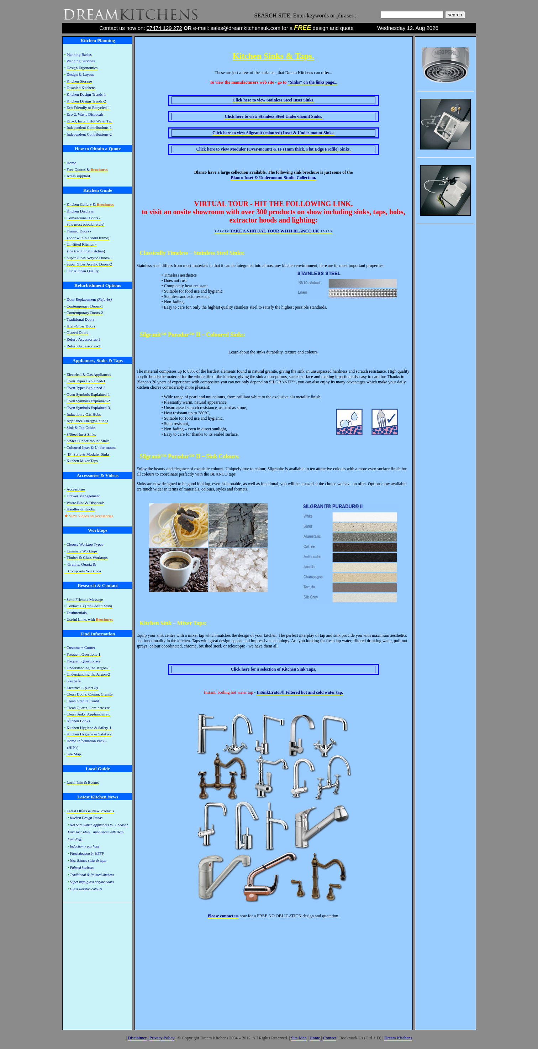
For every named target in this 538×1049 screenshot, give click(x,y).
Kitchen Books (78, 721)
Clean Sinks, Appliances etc (88, 714)
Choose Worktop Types (85, 544)
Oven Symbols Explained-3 (88, 407)
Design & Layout (80, 74)
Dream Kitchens (398, 1037)
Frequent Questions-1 (83, 654)
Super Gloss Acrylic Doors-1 (89, 258)
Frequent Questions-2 (83, 661)
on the (312, 82)
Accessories (76, 489)
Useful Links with (90, 619)
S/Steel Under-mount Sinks (88, 441)
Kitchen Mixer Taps (82, 460)
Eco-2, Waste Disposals (85, 114)
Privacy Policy (161, 1037)
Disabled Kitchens (81, 87)
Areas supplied (78, 176)
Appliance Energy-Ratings (87, 421)
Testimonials (76, 612)
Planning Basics (79, 54)
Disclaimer (137, 1037)
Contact (329, 1037)
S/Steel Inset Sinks (81, 434)
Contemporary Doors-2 (85, 312)
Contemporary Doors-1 (85, 306)
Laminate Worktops (82, 551)
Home (71, 163)
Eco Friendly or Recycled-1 (88, 107)
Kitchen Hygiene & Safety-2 (89, 734)
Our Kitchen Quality (83, 271)
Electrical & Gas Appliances (89, 374)
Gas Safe (73, 681)
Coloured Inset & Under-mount (91, 447)
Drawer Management (83, 496)
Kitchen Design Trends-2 (86, 101)
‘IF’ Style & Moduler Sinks (88, 454)
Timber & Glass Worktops (87, 557)
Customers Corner (81, 647)
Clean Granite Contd (83, 701)
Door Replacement (89, 299)
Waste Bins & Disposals (85, 502)
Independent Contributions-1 (89, 127)
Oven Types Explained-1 (86, 381)
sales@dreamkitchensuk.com (245, 28)
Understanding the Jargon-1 (88, 668)
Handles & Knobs (81, 509)
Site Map (74, 754)
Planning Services (81, 61)
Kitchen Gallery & (90, 204)
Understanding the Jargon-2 (88, 674)
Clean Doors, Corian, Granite (89, 694)
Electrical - (82, 688)
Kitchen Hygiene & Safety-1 (89, 727)
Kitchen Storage (79, 81)
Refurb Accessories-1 (83, 339)
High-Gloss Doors (81, 326)
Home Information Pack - (87, 741)
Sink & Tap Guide (81, 427)
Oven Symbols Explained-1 (88, 394)
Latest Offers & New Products (90, 811)
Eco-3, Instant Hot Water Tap (89, 121)
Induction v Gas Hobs (84, 414)
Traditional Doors (80, 319)
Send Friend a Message (85, 599)
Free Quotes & (87, 169)
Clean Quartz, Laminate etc (88, 708)
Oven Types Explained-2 (86, 387)
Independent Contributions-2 (89, 134)
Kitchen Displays (80, 211)
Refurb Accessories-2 (83, 346)
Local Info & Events (83, 782)
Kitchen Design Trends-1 (86, 94)
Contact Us (89, 606)
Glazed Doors (77, 332)
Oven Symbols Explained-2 (88, 401)
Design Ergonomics (82, 67)
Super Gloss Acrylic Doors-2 (89, 264)
